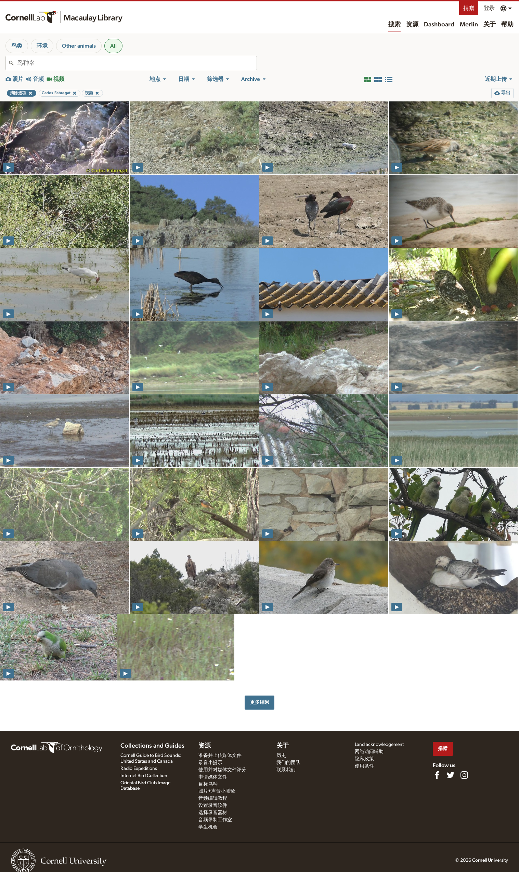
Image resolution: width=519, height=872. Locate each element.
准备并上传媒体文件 (220, 755)
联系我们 (286, 769)
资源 (412, 25)
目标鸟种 (208, 784)
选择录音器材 (212, 812)
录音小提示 (210, 762)
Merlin (469, 25)
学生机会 (208, 827)
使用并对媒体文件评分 (222, 769)
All (113, 46)
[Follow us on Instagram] (464, 775)
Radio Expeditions (138, 768)
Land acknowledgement (379, 744)
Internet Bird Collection (143, 775)
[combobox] (137, 63)
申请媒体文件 (212, 777)
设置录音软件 (212, 805)
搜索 (394, 25)
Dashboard (439, 25)
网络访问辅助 (369, 751)
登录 (489, 8)
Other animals (79, 46)
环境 (42, 46)
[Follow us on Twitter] (450, 775)
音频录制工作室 (215, 820)
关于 (489, 25)
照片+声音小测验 (216, 791)
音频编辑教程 (212, 798)
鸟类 (16, 46)
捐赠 (468, 8)
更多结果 (259, 702)
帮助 (507, 25)
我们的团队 (288, 762)
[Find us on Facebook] (437, 775)
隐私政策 (364, 759)
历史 (281, 755)
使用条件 (364, 766)
